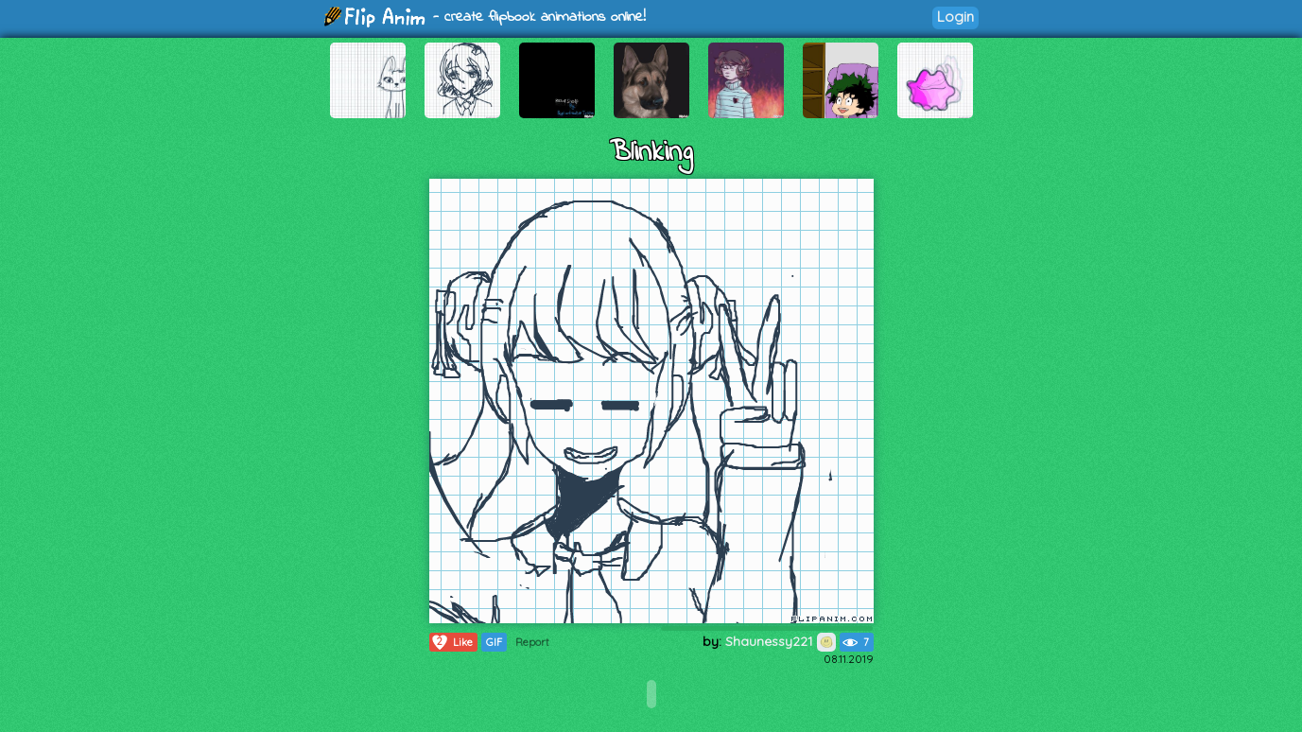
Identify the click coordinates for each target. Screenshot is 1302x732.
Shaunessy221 (780, 641)
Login (955, 17)
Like (451, 642)
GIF (494, 642)
